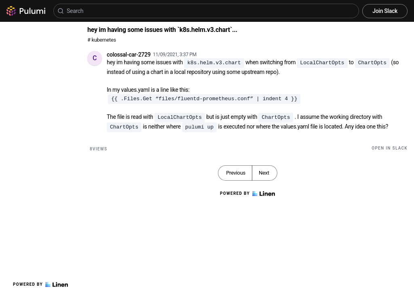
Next (264, 173)
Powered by (40, 284)
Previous (235, 173)
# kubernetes (101, 40)
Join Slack (384, 11)
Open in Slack (390, 148)
